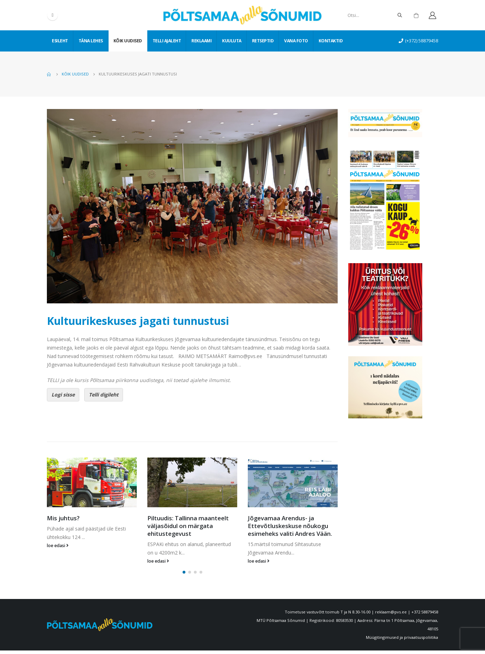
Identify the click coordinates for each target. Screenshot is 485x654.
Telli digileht (103, 394)
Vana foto (296, 41)
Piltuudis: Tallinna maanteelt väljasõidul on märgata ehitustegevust (188, 526)
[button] (184, 576)
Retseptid (263, 41)
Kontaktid (331, 41)
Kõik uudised (127, 41)
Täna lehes (91, 41)
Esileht (60, 41)
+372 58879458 (424, 615)
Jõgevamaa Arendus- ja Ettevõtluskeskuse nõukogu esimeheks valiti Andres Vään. (290, 526)
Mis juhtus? (63, 518)
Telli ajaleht (167, 41)
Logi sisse (63, 394)
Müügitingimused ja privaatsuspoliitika (402, 640)
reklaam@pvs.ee (391, 615)
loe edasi (58, 546)
